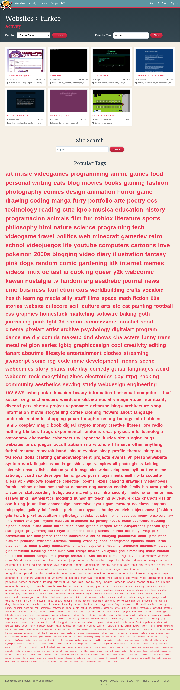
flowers (110, 412)
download (51, 647)
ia (106, 658)
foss (84, 615)
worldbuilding (107, 290)
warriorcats (52, 573)
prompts (108, 637)
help (110, 560)
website (34, 306)
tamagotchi (113, 658)
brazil (143, 604)
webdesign (111, 384)
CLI (122, 681)
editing (157, 345)
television (87, 450)
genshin (74, 464)
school (15, 245)
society (55, 615)
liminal (114, 629)
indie (78, 361)
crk (151, 640)
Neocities (10, 680)
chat (107, 431)
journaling (18, 322)
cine (117, 560)
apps (87, 464)
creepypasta (89, 510)
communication (138, 637)
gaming (134, 182)
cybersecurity (66, 438)
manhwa (86, 577)
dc (157, 582)
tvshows (13, 457)
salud (24, 590)
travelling (38, 551)
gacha (166, 611)
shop (156, 406)
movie (37, 412)
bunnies (20, 546)
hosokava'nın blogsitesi (19, 75)
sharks (76, 556)
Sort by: (10, 34)
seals (86, 647)
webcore (16, 376)
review (114, 618)
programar (84, 573)
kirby (31, 593)
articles (170, 629)
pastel (28, 573)
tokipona (48, 654)
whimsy (80, 593)
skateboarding (38, 492)
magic (43, 425)
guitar (118, 369)
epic (109, 569)
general (18, 608)
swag (146, 531)
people (40, 586)
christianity (111, 546)
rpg (51, 361)
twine (118, 526)
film (76, 218)
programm (134, 658)
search (45, 590)
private (117, 651)
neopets (42, 640)
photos (41, 406)
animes (166, 492)
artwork (131, 593)
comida (50, 337)
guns (100, 622)
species (148, 611)
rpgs (165, 526)
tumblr (78, 564)
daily (24, 654)
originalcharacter (12, 637)
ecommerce (76, 531)
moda (60, 464)
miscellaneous (148, 647)
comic (68, 263)
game (109, 123)
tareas (157, 637)
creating (159, 633)
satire (28, 640)
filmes (50, 600)
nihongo (40, 83)
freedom (73, 590)
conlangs (73, 651)
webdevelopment (114, 470)
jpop (72, 560)
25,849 (40, 79)
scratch (163, 551)
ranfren (12, 123)
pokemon (18, 254)
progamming (36, 531)
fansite (54, 510)
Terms (166, 681)
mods (109, 611)
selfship (24, 637)
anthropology (144, 615)
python (137, 470)
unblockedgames (82, 629)
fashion (157, 182)
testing (108, 418)
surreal (158, 600)
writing (42, 182)
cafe (169, 564)
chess (144, 504)
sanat (134, 647)
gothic (166, 487)
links (24, 498)
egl (138, 600)
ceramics (67, 626)
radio (157, 425)
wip (87, 444)
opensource (57, 590)
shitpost (152, 626)
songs (42, 556)
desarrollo (9, 651)
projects (102, 457)
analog (34, 611)
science (84, 227)
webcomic (139, 271)
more (115, 654)
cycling (155, 618)
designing (26, 560)
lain (72, 450)
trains (32, 569)
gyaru (98, 504)
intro (105, 492)
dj (66, 590)
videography (93, 586)
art (77, 123)
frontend (143, 633)
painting (142, 306)
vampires (102, 464)
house (62, 633)
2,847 (41, 120)
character (24, 622)
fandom (71, 280)
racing (86, 600)
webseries (91, 622)
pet (140, 654)
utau (8, 546)
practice (117, 611)
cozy (98, 582)
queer (103, 271)
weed (135, 577)
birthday (87, 515)
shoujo (60, 658)
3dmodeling (98, 560)
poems (88, 481)
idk (113, 263)
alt (20, 573)
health (13, 298)
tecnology (87, 640)
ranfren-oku (13, 120)
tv (56, 280)
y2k (118, 271)
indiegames (43, 536)
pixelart (34, 329)
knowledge (162, 604)
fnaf (167, 392)
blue (50, 560)
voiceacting (88, 637)
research (45, 450)
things (81, 551)
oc (45, 271)
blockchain (19, 604)
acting (161, 564)
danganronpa (134, 526)
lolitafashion (91, 661)
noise (126, 521)
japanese (32, 83)
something (97, 644)
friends (27, 123)
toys (105, 475)
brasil (26, 564)
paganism (108, 644)
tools (134, 564)
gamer (169, 577)
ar (6, 654)
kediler (55, 123)
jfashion (164, 510)
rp (64, 510)
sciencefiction (95, 608)
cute (68, 209)
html (45, 227)
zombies (164, 651)
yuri (37, 521)
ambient (43, 611)
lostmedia (18, 633)
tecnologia (152, 431)
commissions (101, 322)
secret (167, 654)
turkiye (96, 79)
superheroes (149, 622)
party (80, 637)
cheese (111, 647)
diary (104, 254)
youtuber (33, 637)
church (37, 633)
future (93, 629)
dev (130, 556)
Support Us (58, 3)
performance (59, 629)
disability (51, 640)
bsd (83, 586)
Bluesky (49, 680)
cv (118, 600)
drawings (134, 481)
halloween (56, 597)
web (85, 236)
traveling (158, 521)
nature (63, 227)
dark (51, 531)
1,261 (84, 120)
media (52, 298)
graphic (92, 526)
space (109, 298)
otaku (58, 626)
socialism (108, 590)
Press (145, 681)
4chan (109, 661)
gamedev (134, 236)
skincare (151, 586)
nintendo (36, 418)
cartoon (105, 487)
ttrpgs (47, 431)
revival (136, 626)
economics (117, 586)
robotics (60, 536)
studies (8, 658)
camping (81, 626)
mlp (138, 418)
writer (131, 622)
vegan (106, 651)
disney (28, 629)
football (163, 306)
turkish (12, 83)
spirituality (156, 399)
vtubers (164, 560)
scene (147, 361)
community (19, 384)
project (57, 406)
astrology (13, 475)
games (139, 173)
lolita (33, 546)
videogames (51, 173)
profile (118, 450)
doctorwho (95, 654)
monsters (99, 577)
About (103, 681)
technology (21, 209)
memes (154, 263)
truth (82, 611)
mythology (68, 515)
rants (17, 626)
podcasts (11, 582)
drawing (16, 200)
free (149, 470)
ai (65, 271)
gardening (93, 263)
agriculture (32, 654)
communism (15, 536)
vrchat (59, 644)
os (109, 629)
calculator (108, 640)
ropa (24, 593)
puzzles (102, 515)
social (105, 399)
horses (23, 582)
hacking (149, 376)
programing (113, 227)
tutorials (9, 615)
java (56, 564)
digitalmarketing (94, 593)
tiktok (150, 582)
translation (128, 569)
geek (58, 647)
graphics (27, 314)
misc (61, 551)
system (12, 463)
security (68, 83)
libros (161, 541)
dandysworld (145, 658)
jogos (19, 531)
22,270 (83, 79)
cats (72, 123)
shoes (131, 582)
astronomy (16, 438)
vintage (120, 399)
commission (34, 647)
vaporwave (77, 406)
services (149, 564)
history (155, 209)
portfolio (100, 200)
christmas (137, 651)
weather (62, 586)
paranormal (127, 536)
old (137, 556)
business (32, 289)
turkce (18, 83)
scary (110, 604)
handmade (133, 633)
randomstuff (167, 658)
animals (58, 218)
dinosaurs (140, 560)
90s (154, 298)
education (129, 209)
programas (153, 573)
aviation (100, 611)
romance (53, 481)
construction (90, 569)
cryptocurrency (122, 608)
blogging (64, 254)
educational (61, 546)
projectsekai (154, 651)
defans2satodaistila (102, 120)
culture (90, 306)
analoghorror (124, 629)
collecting (72, 481)
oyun (104, 123)
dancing (116, 481)
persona (112, 573)
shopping (56, 418)
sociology (100, 604)
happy (145, 651)
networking (58, 608)
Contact (105, 684)
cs (74, 626)
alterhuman (10, 611)
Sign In (174, 3)
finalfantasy (19, 640)
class (73, 622)
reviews (15, 392)
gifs (8, 515)
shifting (154, 644)
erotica (62, 618)
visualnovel (23, 611)
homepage (139, 586)
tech (138, 227)
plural (68, 608)
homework (54, 604)
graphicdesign (91, 345)
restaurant (34, 590)
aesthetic (108, 280)
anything (153, 444)
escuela (150, 569)
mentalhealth (123, 475)
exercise (118, 640)
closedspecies (12, 597)
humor (80, 498)
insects (50, 586)
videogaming (128, 600)
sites (32, 615)
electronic (130, 546)
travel (46, 236)
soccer (12, 399)
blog (24, 83)
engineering (142, 384)
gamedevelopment (73, 457)
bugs (149, 438)
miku (81, 582)
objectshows (143, 510)
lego (64, 573)
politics (66, 236)
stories (13, 306)
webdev (163, 555)
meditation (28, 633)
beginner (122, 654)
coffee (76, 412)
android (117, 531)
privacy (102, 521)
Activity (33, 3)
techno (141, 582)
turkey (61, 83)
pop (74, 582)
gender (122, 658)
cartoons (143, 245)
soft (68, 611)
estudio (91, 615)
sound (42, 593)
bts (141, 564)
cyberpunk (37, 392)
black (64, 647)
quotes (61, 611)
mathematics (42, 498)
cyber (72, 573)
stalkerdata (55, 75)
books (113, 182)
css (9, 314)
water (110, 615)
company (156, 615)
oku (39, 123)
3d (62, 322)
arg (88, 280)
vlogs (80, 644)
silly (67, 298)
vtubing (55, 651)
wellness (105, 618)
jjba (55, 618)
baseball (42, 569)
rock (34, 376)
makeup (71, 337)
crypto (84, 425)
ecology (9, 593)
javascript (17, 361)
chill (136, 604)
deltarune (99, 406)
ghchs (137, 464)
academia (147, 600)
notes (144, 626)
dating (35, 629)
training (8, 633)
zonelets (122, 510)
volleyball (109, 551)
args (165, 573)
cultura (58, 600)
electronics (98, 376)
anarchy (157, 611)
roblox (104, 218)
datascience (119, 637)
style (61, 531)
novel (76, 569)
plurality (39, 573)
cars (82, 289)
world (122, 593)
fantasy (155, 254)
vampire (91, 626)
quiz (91, 647)
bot (49, 618)
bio (145, 487)
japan (73, 418)
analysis (141, 597)
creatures (163, 644)
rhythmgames (46, 629)
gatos (81, 475)
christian (168, 608)
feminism (21, 551)
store (8, 560)
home (114, 515)
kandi (50, 593)
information (17, 412)
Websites (20, 3)
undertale (15, 418)
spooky (165, 637)
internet (172, 83)
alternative (40, 438)
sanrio (74, 322)
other (137, 444)
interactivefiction (60, 637)
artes (25, 615)
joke (25, 647)
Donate (114, 681)
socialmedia (78, 536)
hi (37, 593)
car (29, 536)
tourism (131, 597)
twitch (19, 515)
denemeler (163, 83)
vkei (29, 521)
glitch (125, 615)
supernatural (62, 582)
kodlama (148, 83)
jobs (41, 637)
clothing (93, 412)
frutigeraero (63, 492)
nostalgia (38, 280)
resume (26, 450)
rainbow (88, 644)
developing (72, 647)
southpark (11, 577)
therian (28, 577)
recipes (106, 526)
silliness (157, 640)
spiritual (97, 647)
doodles (20, 644)
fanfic (69, 475)
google (164, 618)
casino (82, 661)
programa (45, 608)
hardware (74, 586)
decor (162, 629)
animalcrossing (120, 644)
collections (81, 658)
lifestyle (55, 353)
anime (119, 173)
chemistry (11, 569)
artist (52, 329)
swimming (61, 593)
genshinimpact (43, 615)
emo (11, 289)
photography (23, 191)
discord (13, 406)
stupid (53, 661)
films (94, 298)
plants (58, 369)
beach (92, 651)
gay (118, 376)
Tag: (103, 34)
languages (141, 369)
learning (33, 298)
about (126, 412)
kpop (84, 209)
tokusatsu (68, 658)
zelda (145, 640)
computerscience (61, 569)
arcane (11, 654)
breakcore (157, 515)
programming (89, 173)
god (122, 551)
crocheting (53, 633)
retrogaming (126, 573)
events (119, 457)
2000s (42, 254)
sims (35, 640)
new (128, 637)
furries (109, 438)
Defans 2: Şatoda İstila (104, 115)
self (170, 651)
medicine (136, 492)
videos (14, 271)
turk (116, 83)
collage (47, 564)
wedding (28, 608)
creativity (135, 345)
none (104, 541)
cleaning (9, 600)
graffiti (118, 615)
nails (54, 622)
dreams (30, 470)
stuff (79, 298)
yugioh (32, 658)
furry (79, 200)
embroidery (97, 640)
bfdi (90, 531)
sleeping (152, 450)
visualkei (60, 640)
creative (116, 425)
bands (36, 604)
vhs (116, 593)
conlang (85, 618)
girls (8, 551)
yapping (101, 626)
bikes (159, 622)
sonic (39, 361)
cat (126, 306)
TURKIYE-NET (100, 75)
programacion (25, 218)
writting (43, 618)
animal (128, 626)
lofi (128, 658)
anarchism (148, 546)
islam (86, 651)
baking (128, 314)
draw (17, 590)
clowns (89, 556)
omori (142, 536)
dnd (88, 337)
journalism (36, 504)
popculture (47, 515)
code (64, 361)
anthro (117, 647)
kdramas (69, 640)
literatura (119, 590)
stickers (117, 564)
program (146, 329)
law (170, 515)
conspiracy (153, 597)
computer (146, 392)
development (102, 361)
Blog (130, 681)
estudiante (12, 586)
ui (74, 658)
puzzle (93, 475)
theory (32, 626)
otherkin (120, 582)
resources (128, 515)
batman (76, 615)
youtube (85, 245)
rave (47, 661)
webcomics (19, 369)
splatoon (55, 470)
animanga (27, 597)
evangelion (136, 629)
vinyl (43, 647)
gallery (34, 510)
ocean (19, 521)
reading (49, 209)
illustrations (148, 629)
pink (11, 263)
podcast (153, 526)
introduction (63, 526)
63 (128, 120)
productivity (52, 658)
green (90, 590)
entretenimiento (32, 644)
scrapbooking (135, 640)
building (69, 629)
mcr (102, 569)
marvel (82, 492)
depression (91, 597)
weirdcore (70, 399)
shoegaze (99, 637)
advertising (168, 626)
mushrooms (91, 658)
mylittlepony (10, 644)
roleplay (78, 369)
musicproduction (93, 633)
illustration (128, 254)
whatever (57, 577)
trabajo (40, 654)
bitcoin (29, 556)
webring (37, 651)
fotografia (11, 573)
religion (30, 345)
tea (159, 569)
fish (42, 470)
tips (135, 654)
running (75, 541)
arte (119, 200)
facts (66, 644)
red (104, 661)
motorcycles (158, 654)
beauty (80, 392)
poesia (17, 651)
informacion (145, 608)
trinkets (45, 597)
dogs (27, 263)
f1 (32, 586)
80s (16, 560)
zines (76, 376)
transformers (92, 564)
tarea (126, 640)
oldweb (89, 399)
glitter (109, 654)
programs (32, 618)
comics (54, 191)
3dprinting (110, 600)
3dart (138, 622)
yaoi (69, 470)
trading (47, 582)
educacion (60, 392)
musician (101, 658)
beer (115, 661)
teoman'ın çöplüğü (59, 115)
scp (66, 651)
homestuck (54, 314)
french (44, 633)
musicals (62, 521)
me (26, 337)
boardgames (119, 541)
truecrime (35, 582)
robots (26, 487)
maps (98, 590)
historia (165, 582)
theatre (134, 450)
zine (72, 510)
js (21, 577)
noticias (81, 622)
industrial (102, 629)
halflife (18, 647)
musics (157, 647)
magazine (123, 618)
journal (133, 280)
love (164, 245)
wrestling (90, 541)
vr (130, 457)
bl (123, 560)
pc (87, 560)
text (72, 597)
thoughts (90, 418)
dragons (158, 504)
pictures (11, 541)
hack (80, 647)
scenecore (141, 521)
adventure (121, 498)
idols (156, 629)
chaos (151, 633)
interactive (81, 504)
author (102, 597)
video (87, 254)
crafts (133, 290)
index (60, 661)
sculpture (127, 604)
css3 (132, 618)
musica (103, 209)
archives (9, 626)
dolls (29, 457)
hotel (80, 651)
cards (159, 626)
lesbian (93, 551)
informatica (100, 392)
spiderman (71, 633)
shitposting (39, 600)
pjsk (155, 531)
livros (140, 611)
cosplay (27, 425)
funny (149, 337)
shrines (81, 633)
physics (122, 431)
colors (76, 608)
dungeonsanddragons (29, 661)
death (79, 526)
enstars (106, 586)
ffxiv (8, 521)
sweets (146, 644)
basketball (124, 392)
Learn (44, 3)
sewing (72, 384)
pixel (31, 515)
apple (112, 633)
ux (16, 618)
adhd (61, 651)
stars (9, 531)
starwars (66, 564)
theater (140, 573)
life (67, 245)
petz (66, 597)
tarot (154, 487)
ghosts (133, 615)
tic (22, 651)
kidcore (108, 593)
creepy (106, 564)
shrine (95, 536)
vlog (143, 577)
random (46, 263)
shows (103, 337)
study (89, 384)
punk (39, 322)
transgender (86, 470)
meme (160, 470)
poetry (136, 200)
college (36, 564)
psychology (95, 329)
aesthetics (48, 384)
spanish (137, 541)
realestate (61, 560)
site (121, 438)
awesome (44, 541)
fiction (141, 298)
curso (71, 593)
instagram (111, 626)
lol (44, 510)
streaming (136, 353)
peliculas (27, 541)
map (145, 654)
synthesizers (122, 633)
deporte (95, 546)
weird (162, 369)
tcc (128, 577)
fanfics (18, 654)
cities (7, 661)
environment (13, 564)
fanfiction (60, 289)
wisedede (141, 79)
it (159, 392)
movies (92, 182)
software (107, 314)
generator (16, 658)
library (8, 608)
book (56, 425)
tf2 (92, 521)
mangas (23, 618)
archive (70, 329)
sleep (104, 450)
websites (14, 444)
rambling (51, 644)
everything (54, 376)
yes (109, 577)
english (120, 487)
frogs (117, 604)
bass (48, 651)
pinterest (79, 546)
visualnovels (155, 481)
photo (124, 464)
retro (155, 236)
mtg (43, 651)
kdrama (111, 597)
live (148, 618)
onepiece (45, 622)
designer (9, 640)
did (165, 600)
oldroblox (74, 654)
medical (108, 582)
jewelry (44, 546)
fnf (90, 498)
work (27, 463)
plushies (102, 531)
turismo (130, 590)
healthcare (97, 600)
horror (126, 191)
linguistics (43, 464)
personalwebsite (150, 457)
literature (127, 218)
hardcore (88, 604)
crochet (129, 322)
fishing (77, 600)
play (15, 629)
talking (50, 626)
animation (101, 191)
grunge (63, 556)
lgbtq (65, 345)
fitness (133, 425)
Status (156, 681)
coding (40, 200)
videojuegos (44, 245)
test (56, 271)
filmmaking (135, 551)
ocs (152, 200)
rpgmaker (90, 611)
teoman (54, 120)
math (124, 298)
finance (122, 444)
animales (149, 593)
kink (139, 647)
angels (8, 590)
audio (47, 526)
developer (53, 475)
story (42, 369)
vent (70, 551)
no (134, 504)
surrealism (150, 590)
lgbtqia (139, 590)
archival (56, 654)
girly (18, 593)
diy (36, 337)
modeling (162, 590)
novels (115, 521)
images (153, 560)
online (152, 492)
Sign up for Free (157, 3)
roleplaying (15, 510)
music (23, 173)
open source (24, 680)
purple (75, 611)
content (72, 637)
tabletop (119, 577)
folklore (150, 637)
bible (37, 597)
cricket (128, 586)
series (49, 345)
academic (108, 608)
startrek (8, 629)
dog (92, 487)
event (23, 569)
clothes (113, 353)
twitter (166, 622)
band (61, 450)
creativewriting (168, 647)
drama (161, 586)
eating (84, 608)
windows (35, 481)
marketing (81, 314)
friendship (67, 604)
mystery (122, 504)
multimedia (72, 577)
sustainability (73, 618)
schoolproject (11, 622)
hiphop (11, 526)
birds (30, 444)
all (115, 464)
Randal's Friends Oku (18, 115)
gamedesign (59, 504)
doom (80, 560)
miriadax (167, 615)
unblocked (13, 556)
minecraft (105, 236)
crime (120, 626)
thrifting (134, 608)
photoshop (126, 647)
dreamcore (79, 521)
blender (24, 526)
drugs (8, 604)
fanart (12, 353)
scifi (74, 306)
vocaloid (153, 290)
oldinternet (15, 661)
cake (99, 661)
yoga (117, 569)
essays (11, 498)
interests (13, 470)
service (164, 597)
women (78, 604)
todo (159, 658)
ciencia (41, 661)
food (67, 123)
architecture (137, 406)
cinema (14, 329)
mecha (130, 654)
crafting (44, 457)
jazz (126, 564)
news (151, 280)
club (111, 651)
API (137, 681)
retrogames (65, 615)
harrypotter (63, 622)
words (76, 661)
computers (114, 245)
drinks (103, 654)
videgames (68, 661)
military (124, 651)
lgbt (52, 322)
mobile (151, 604)
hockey (121, 597)
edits (23, 658)
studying (109, 536)
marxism (137, 644)
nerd (158, 593)
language (143, 412)
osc (8, 504)
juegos (45, 444)
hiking (19, 504)
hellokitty (132, 531)
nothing (13, 431)
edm (18, 600)
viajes (167, 633)
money (100, 425)
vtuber (136, 399)
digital (69, 425)
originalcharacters (39, 399)
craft (52, 556)
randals (20, 123)
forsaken (95, 618)
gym (109, 504)
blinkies (31, 431)
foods (150, 541)
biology (124, 418)
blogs (117, 406)
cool (116, 345)
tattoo (24, 626)
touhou (62, 487)
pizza (94, 492)
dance (13, 337)
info (136, 431)
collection (99, 573)
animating (28, 651)
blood (21, 629)
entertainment (84, 353)
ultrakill (105, 633)
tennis (44, 604)
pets (27, 406)
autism (75, 444)
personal (17, 182)
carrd (29, 475)
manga (61, 200)
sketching (157, 608)
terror (165, 640)
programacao (129, 611)
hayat (155, 83)
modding (64, 498)
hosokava (12, 79)
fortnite (11, 487)
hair (37, 608)
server (18, 615)
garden (117, 622)
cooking (81, 271)
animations (44, 487)
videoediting (42, 577)
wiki (140, 475)
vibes (153, 658)
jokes (104, 647)
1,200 (169, 79)
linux (33, 271)
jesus (140, 569)
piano (36, 526)
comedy (99, 369)
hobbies (152, 418)
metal (12, 345)
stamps (16, 492)
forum (90, 582)
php (130, 651)
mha (150, 654)
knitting (152, 464)
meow (143, 515)
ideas (140, 593)
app (21, 481)
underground (84, 654)
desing (78, 640)
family (134, 487)
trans (164, 337)
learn (82, 590)
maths (102, 556)
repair (43, 644)
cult (130, 644)
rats (29, 604)
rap (39, 475)
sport (146, 322)
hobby (107, 510)
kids (125, 622)
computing (117, 556)
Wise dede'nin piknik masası (150, 75)
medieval (35, 622)
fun (88, 218)
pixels (102, 481)
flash (129, 560)
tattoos (79, 597)
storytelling (56, 412)
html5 (11, 425)
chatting (68, 600)
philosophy (77, 83)
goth (144, 314)
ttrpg (131, 376)
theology (41, 626)
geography (149, 555)
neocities (141, 618)
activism (60, 541)
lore (146, 425)
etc (116, 306)
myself (47, 521)
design (75, 191)
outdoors (40, 560)
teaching (102, 498)
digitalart (123, 329)
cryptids (9, 618)
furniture (27, 600)
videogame (20, 236)
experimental (68, 431)
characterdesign (156, 498)
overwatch (9, 647)
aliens (10, 481)
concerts (48, 637)
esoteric (108, 622)
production (158, 536)
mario (150, 551)
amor (52, 551)
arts (106, 306)
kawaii (14, 280)
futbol (11, 450)
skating (25, 586)
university (101, 615)
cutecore (57, 306)
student (165, 546)
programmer (155, 577)
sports (151, 218)
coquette (154, 475)
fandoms (92, 431)
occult (60, 444)
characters (126, 337)
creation (52, 611)
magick (73, 644)
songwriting (65, 654)
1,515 (126, 79)
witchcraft (103, 444)
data (136, 498)
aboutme (33, 353)
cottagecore (41, 658)
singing (134, 438)
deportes (79, 487)
